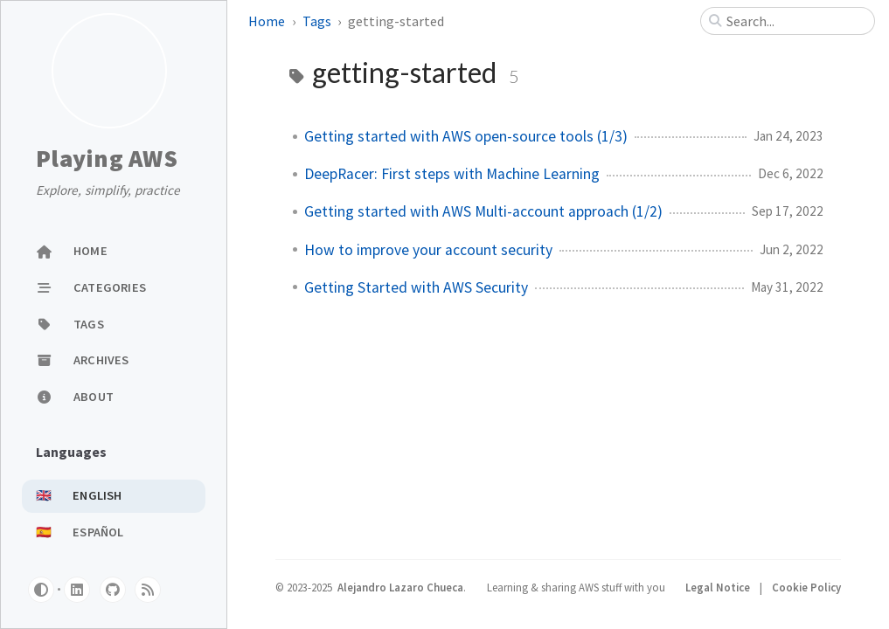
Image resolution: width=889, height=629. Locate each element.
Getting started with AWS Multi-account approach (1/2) (483, 211)
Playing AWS (106, 159)
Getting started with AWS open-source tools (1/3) (466, 136)
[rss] (147, 589)
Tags (316, 21)
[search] (794, 21)
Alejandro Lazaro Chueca (400, 587)
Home (266, 21)
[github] (113, 589)
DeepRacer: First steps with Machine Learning (452, 173)
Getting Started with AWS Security (416, 287)
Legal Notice (719, 587)
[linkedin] (77, 589)
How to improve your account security (428, 249)
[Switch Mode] (41, 589)
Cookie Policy (806, 587)
